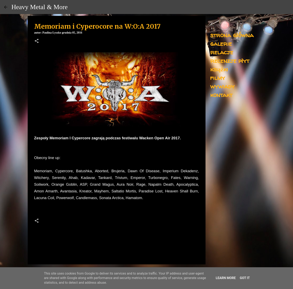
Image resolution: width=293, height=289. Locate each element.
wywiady (222, 86)
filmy (217, 77)
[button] (36, 41)
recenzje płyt (229, 60)
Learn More (226, 278)
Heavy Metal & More (39, 7)
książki (219, 69)
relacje (221, 52)
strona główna (232, 35)
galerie (221, 43)
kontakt (221, 95)
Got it (245, 278)
